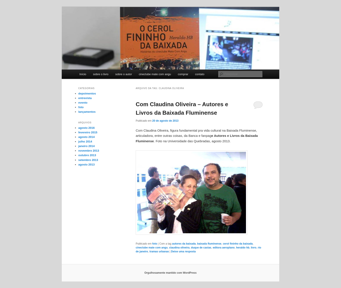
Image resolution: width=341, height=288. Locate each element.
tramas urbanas (159, 251)
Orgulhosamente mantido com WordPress (170, 272)
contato (199, 74)
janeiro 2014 (86, 146)
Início (82, 74)
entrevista (85, 98)
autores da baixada (184, 243)
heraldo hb (242, 247)
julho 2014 (85, 141)
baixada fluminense (209, 243)
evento (82, 102)
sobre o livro (101, 74)
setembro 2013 (88, 160)
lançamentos (86, 111)
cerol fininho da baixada (238, 243)
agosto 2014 (86, 137)
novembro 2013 (88, 150)
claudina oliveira (179, 247)
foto (154, 243)
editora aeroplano (224, 247)
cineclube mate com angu (155, 74)
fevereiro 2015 (87, 132)
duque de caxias (201, 247)
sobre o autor (123, 74)
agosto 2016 (86, 127)
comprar (183, 74)
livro (253, 247)
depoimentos (87, 93)
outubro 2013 (87, 155)
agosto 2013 (86, 164)
